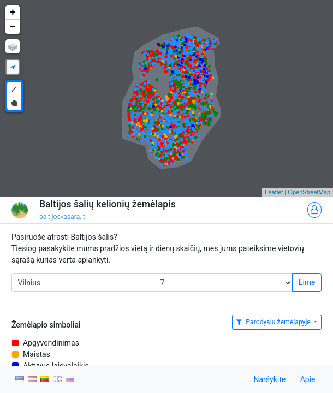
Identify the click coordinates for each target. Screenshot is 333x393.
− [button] (13, 26)
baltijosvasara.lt (62, 217)
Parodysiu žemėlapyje (274, 322)
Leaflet (274, 192)
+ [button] (13, 12)
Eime (306, 282)
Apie (308, 379)
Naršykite (269, 379)
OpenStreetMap (309, 192)
